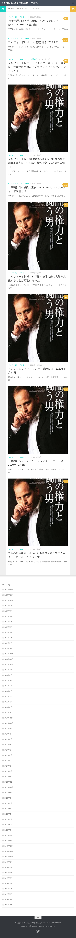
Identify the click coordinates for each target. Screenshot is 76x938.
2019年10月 (8, 857)
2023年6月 (8, 622)
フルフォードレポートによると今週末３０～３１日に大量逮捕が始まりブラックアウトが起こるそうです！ (37, 67)
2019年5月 (8, 883)
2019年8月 (8, 867)
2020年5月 (8, 819)
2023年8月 (8, 611)
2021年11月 (8, 723)
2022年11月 (8, 659)
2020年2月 (8, 835)
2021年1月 (8, 777)
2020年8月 (8, 803)
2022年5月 (8, 691)
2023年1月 (8, 648)
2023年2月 (8, 643)
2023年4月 (8, 632)
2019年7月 (8, 873)
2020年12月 (8, 782)
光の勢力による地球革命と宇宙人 (20, 2)
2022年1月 (8, 713)
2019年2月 (8, 899)
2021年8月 (8, 739)
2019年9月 (8, 862)
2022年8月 (8, 675)
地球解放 (34, 59)
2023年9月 (8, 606)
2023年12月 (8, 590)
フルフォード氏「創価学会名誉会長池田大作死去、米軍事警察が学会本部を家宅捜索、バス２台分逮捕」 (38, 163)
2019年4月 (8, 889)
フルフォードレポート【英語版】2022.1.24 (33, 42)
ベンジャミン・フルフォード (18, 17)
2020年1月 (8, 841)
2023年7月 (8, 616)
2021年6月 (8, 750)
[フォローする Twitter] (38, 931)
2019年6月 (8, 878)
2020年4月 (8, 825)
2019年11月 (8, 851)
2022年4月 (8, 696)
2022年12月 (8, 654)
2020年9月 (8, 798)
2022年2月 (8, 707)
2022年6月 (8, 686)
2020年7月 (8, 809)
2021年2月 (8, 771)
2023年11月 (8, 595)
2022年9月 (8, 670)
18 (65, 40)
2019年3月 (8, 894)
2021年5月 (8, 755)
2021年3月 (8, 766)
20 (65, 185)
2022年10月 (8, 664)
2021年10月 (8, 729)
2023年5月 (8, 627)
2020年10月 (8, 793)
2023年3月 (8, 638)
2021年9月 (8, 734)
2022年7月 (8, 680)
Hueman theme (50, 926)
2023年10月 (8, 600)
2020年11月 (8, 787)
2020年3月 (8, 830)
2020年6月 (8, 814)
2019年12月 (8, 846)
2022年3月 (8, 702)
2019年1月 (8, 905)
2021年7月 (8, 745)
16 (65, 87)
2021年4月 (8, 761)
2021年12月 (8, 718)
